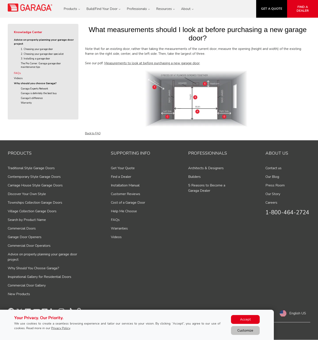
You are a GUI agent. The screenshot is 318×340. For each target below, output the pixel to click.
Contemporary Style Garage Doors (34, 176)
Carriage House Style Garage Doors (35, 185)
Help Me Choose (124, 211)
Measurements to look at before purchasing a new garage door (152, 63)
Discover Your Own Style (27, 194)
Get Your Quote (123, 168)
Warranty (26, 102)
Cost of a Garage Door (128, 202)
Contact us (273, 168)
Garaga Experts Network (34, 88)
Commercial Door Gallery (27, 285)
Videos (18, 78)
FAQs (17, 73)
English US (297, 313)
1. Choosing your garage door (37, 49)
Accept (245, 319)
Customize (245, 330)
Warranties (119, 228)
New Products (19, 294)
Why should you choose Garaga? (35, 83)
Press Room (275, 185)
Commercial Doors (22, 228)
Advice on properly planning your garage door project (44, 42)
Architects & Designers (206, 168)
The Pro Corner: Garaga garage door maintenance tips (41, 65)
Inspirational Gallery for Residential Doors (39, 276)
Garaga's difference (32, 98)
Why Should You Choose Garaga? (33, 268)
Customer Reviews (125, 194)
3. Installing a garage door (35, 58)
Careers (271, 202)
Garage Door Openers (25, 237)
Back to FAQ (93, 133)
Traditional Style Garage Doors (31, 168)
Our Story (272, 194)
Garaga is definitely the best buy (39, 93)
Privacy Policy (60, 328)
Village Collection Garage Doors (32, 211)
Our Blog (272, 176)
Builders (194, 176)
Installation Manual (125, 185)
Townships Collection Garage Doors (35, 202)
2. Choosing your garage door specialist (42, 54)
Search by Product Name (27, 219)
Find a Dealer (121, 176)
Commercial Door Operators (29, 245)
